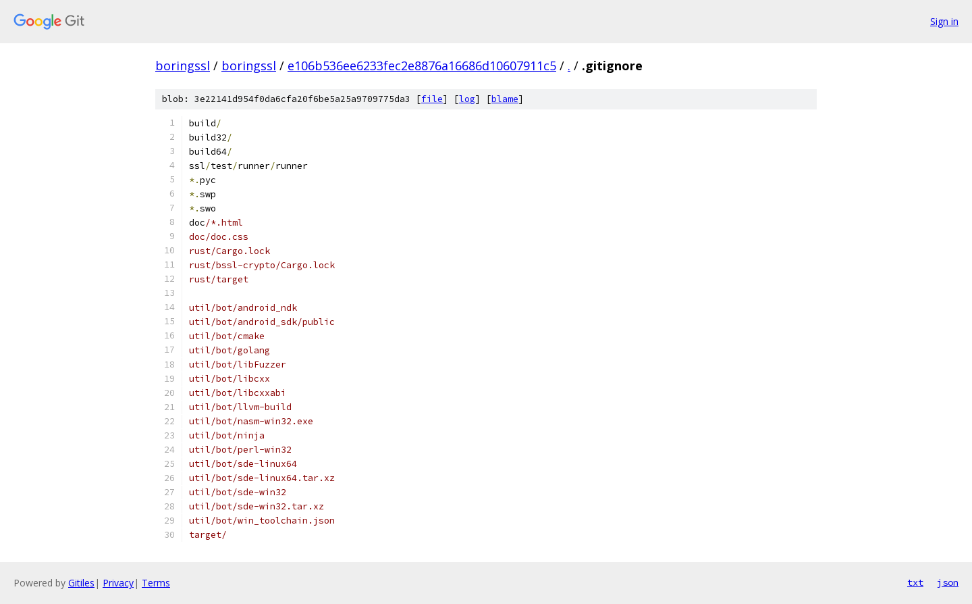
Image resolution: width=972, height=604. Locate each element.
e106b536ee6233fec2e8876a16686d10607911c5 (422, 65)
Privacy (118, 582)
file (432, 99)
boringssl (182, 65)
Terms (156, 582)
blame (504, 99)
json (948, 582)
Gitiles (81, 582)
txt (915, 582)
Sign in (944, 21)
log (467, 99)
